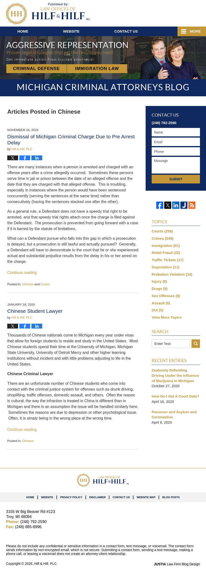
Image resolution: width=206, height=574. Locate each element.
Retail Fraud (166, 253)
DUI (157, 310)
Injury (159, 281)
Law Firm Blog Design (177, 564)
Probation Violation (172, 274)
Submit (175, 179)
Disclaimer (97, 497)
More (195, 31)
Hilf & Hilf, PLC (45, 564)
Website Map (146, 497)
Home (22, 31)
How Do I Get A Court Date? (175, 396)
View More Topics (167, 317)
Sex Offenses (166, 296)
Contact (126, 31)
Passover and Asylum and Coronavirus (174, 414)
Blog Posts (171, 497)
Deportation (165, 267)
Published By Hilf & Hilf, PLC (171, 12)
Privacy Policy (71, 497)
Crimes (162, 238)
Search (196, 343)
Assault (161, 303)
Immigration (166, 246)
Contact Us (121, 497)
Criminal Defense (36, 68)
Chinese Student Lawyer (35, 311)
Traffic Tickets (167, 260)
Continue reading (22, 273)
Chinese (28, 284)
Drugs (160, 289)
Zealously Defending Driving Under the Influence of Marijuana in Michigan (175, 375)
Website (71, 31)
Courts (45, 284)
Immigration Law (97, 68)
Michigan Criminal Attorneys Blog (48, 13)
